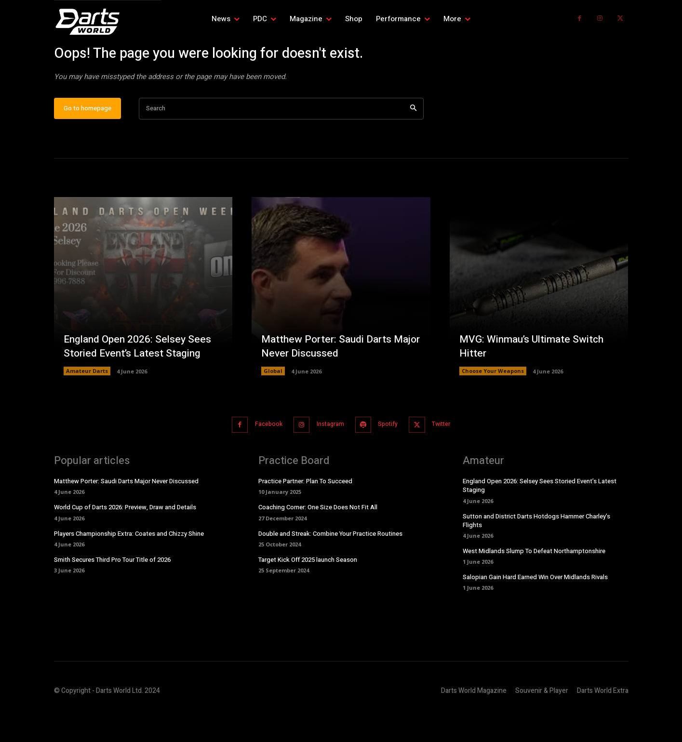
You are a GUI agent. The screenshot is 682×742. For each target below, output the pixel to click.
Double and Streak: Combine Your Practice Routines (330, 564)
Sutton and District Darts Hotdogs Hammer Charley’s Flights (536, 551)
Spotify (391, 455)
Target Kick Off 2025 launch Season (307, 590)
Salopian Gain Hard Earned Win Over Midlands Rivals (535, 607)
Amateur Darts (87, 402)
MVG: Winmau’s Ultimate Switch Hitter (534, 377)
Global (273, 402)
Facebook (260, 455)
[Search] (413, 140)
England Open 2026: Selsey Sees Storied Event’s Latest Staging (140, 377)
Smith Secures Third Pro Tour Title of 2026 (112, 590)
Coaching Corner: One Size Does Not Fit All (317, 538)
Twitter (451, 455)
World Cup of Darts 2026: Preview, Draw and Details (125, 538)
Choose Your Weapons (493, 402)
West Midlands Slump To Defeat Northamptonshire (534, 581)
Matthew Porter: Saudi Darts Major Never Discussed (329, 377)
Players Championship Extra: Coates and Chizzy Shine (129, 564)
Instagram (328, 455)
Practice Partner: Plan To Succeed (305, 511)
